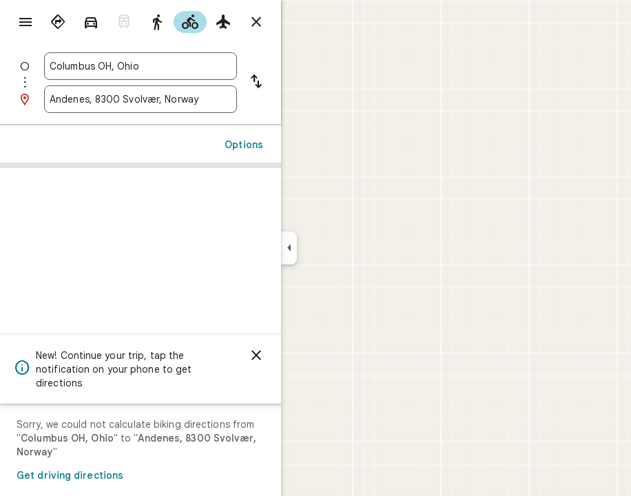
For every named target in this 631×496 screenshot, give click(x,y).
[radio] (57, 22)
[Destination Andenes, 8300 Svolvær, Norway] (140, 99)
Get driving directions (70, 475)
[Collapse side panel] (289, 248)
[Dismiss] (256, 355)
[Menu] (25, 22)
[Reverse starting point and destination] (256, 82)
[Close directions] (256, 22)
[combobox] (140, 66)
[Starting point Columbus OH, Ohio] (140, 66)
